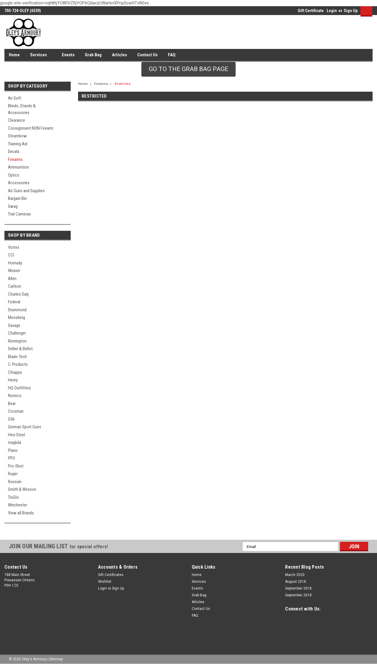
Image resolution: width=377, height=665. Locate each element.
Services (41, 55)
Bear (12, 403)
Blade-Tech (17, 356)
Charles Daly (18, 294)
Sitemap (56, 659)
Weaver (14, 270)
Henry (13, 380)
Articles (119, 54)
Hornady (15, 263)
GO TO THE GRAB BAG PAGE (188, 69)
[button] (188, 69)
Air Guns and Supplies (26, 190)
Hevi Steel (16, 434)
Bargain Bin (17, 198)
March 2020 (295, 575)
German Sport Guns (24, 426)
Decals (13, 151)
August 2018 (295, 582)
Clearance (16, 120)
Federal (14, 301)
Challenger (17, 333)
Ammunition (18, 167)
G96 (11, 419)
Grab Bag (93, 54)
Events (68, 54)
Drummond (17, 309)
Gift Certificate (311, 10)
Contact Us (147, 54)
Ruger (13, 473)
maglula (14, 442)
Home (14, 54)
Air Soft (14, 98)
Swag (13, 206)
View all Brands (21, 513)
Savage (14, 325)
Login (332, 10)
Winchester (17, 505)
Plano (13, 450)
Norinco (15, 395)
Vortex (13, 247)
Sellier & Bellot (20, 348)
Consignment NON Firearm (30, 128)
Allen (12, 278)
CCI (11, 255)
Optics (13, 175)
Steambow (17, 136)
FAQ (172, 54)
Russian (15, 481)
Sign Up (351, 10)
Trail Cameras (19, 214)
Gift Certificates (110, 575)
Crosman (16, 411)
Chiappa (15, 372)
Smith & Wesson (22, 489)
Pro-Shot (16, 466)
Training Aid (17, 144)
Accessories (18, 182)
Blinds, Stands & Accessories (22, 109)
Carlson (14, 286)
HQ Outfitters (19, 388)
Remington (17, 341)
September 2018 (298, 588)
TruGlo (13, 497)
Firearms (15, 159)
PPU (11, 458)
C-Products (18, 364)
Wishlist (104, 582)
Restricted (122, 84)
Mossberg (16, 317)
